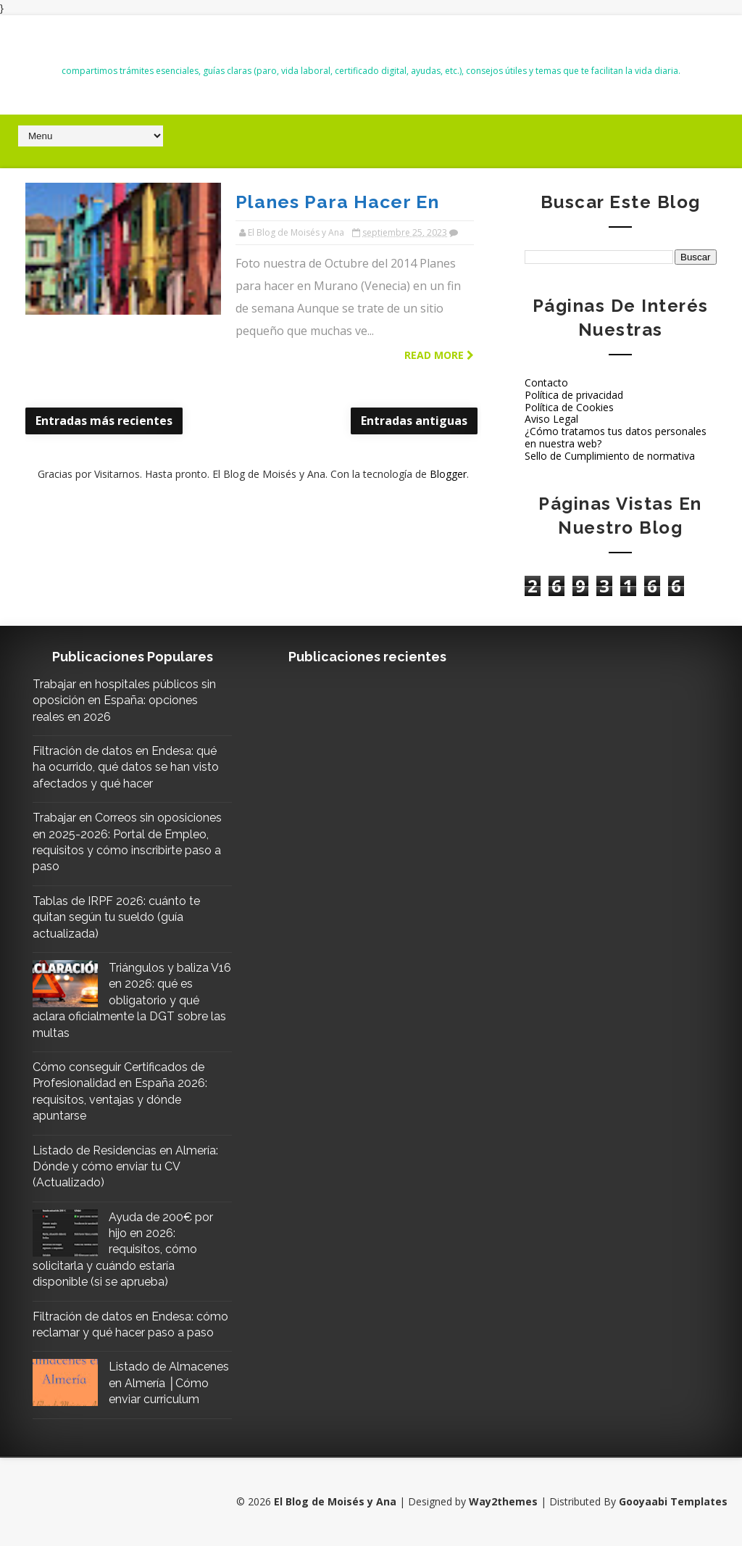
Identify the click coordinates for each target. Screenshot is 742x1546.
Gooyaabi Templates (673, 1501)
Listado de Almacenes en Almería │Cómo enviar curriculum (169, 1383)
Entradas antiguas (414, 421)
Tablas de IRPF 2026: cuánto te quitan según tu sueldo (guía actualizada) (116, 917)
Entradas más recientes (104, 421)
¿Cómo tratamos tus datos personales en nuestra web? (615, 437)
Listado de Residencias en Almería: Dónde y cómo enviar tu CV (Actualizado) (125, 1167)
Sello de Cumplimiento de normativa (610, 456)
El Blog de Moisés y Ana (371, 45)
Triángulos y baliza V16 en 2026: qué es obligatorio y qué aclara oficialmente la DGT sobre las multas (132, 1000)
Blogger (448, 474)
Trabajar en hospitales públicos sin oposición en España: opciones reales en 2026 (124, 700)
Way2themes (503, 1501)
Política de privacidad (574, 395)
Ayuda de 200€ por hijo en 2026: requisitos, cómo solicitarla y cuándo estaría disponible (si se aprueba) (123, 1249)
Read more (439, 355)
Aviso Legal (551, 419)
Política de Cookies (569, 407)
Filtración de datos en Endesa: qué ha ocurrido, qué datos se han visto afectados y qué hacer (126, 767)
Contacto (546, 382)
